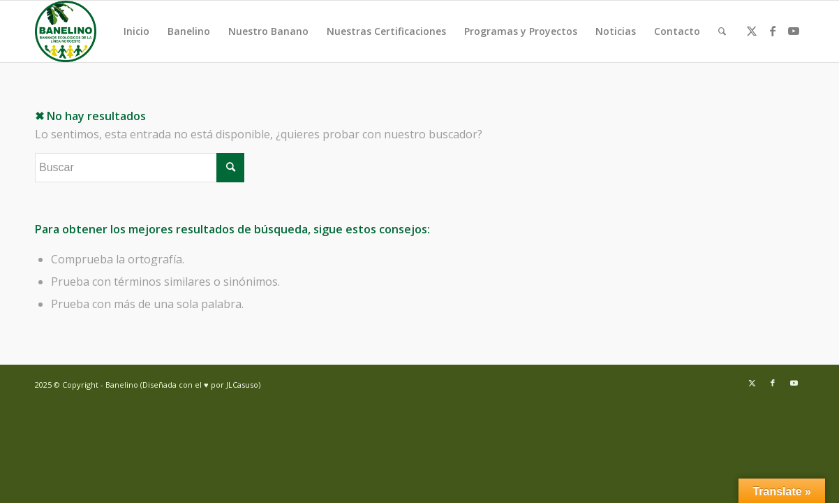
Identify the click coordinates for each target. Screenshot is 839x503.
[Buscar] (722, 31)
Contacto (677, 31)
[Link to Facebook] (772, 30)
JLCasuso (242, 384)
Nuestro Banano (268, 31)
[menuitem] (722, 31)
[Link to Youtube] (793, 30)
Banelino (189, 31)
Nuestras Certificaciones (386, 31)
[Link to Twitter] (751, 30)
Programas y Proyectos (520, 31)
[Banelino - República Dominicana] (65, 31)
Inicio (136, 31)
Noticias (615, 31)
